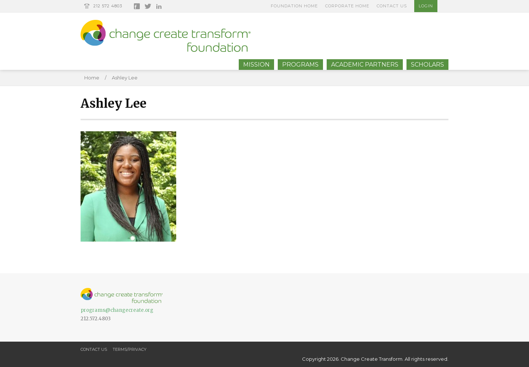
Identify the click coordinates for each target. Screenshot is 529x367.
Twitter (148, 6)
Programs (300, 64)
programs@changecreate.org (117, 310)
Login (426, 5)
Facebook (137, 6)
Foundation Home (294, 5)
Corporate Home (347, 5)
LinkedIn (159, 6)
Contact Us (392, 5)
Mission (256, 64)
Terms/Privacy (129, 349)
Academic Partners (364, 64)
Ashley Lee (125, 78)
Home (91, 78)
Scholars (427, 64)
